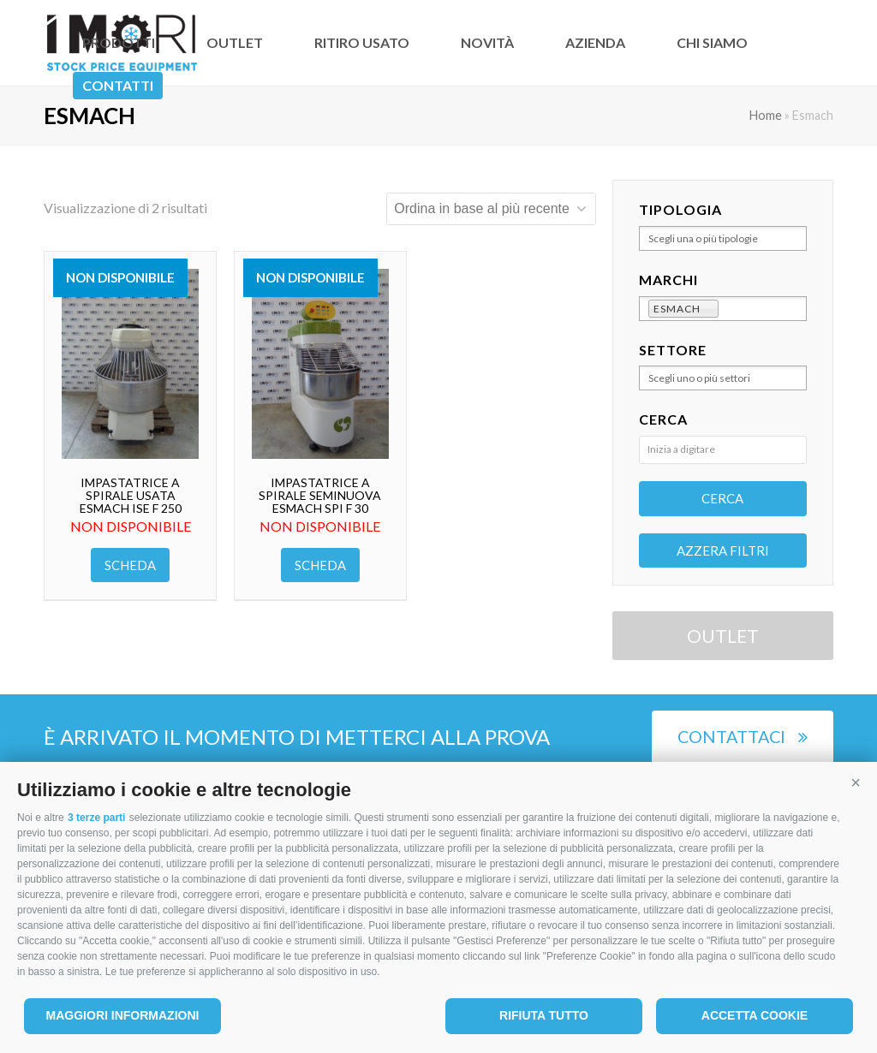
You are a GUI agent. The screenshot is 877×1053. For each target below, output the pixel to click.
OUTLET (723, 635)
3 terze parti (96, 818)
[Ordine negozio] (491, 208)
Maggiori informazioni (123, 1015)
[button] (855, 783)
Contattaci (742, 737)
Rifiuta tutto (543, 1015)
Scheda (130, 565)
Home (765, 115)
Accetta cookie (754, 1015)
